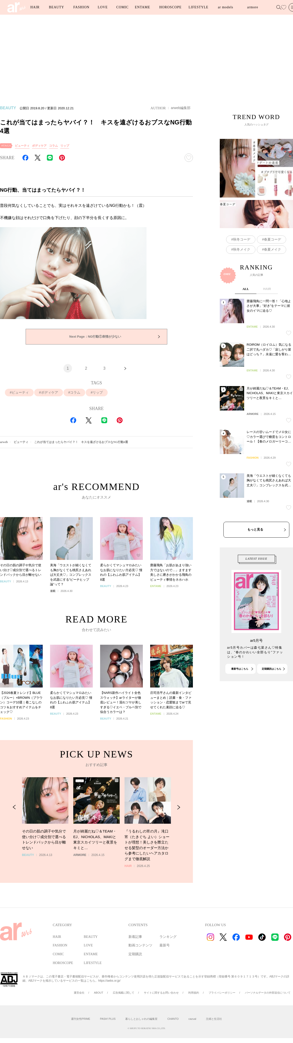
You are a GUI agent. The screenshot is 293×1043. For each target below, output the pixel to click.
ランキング (168, 937)
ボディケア (39, 145)
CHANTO (172, 1018)
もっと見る (255, 556)
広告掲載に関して (123, 992)
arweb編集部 (180, 108)
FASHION (81, 7)
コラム (53, 145)
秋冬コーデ (241, 253)
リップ (64, 145)
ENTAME (142, 7)
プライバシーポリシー (222, 992)
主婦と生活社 (214, 1018)
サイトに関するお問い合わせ (161, 992)
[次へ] (125, 368)
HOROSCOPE (170, 7)
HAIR (35, 7)
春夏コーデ (272, 253)
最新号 (164, 945)
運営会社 (79, 992)
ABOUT (98, 992)
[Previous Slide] (14, 821)
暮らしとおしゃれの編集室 (141, 1018)
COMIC (122, 7)
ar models (225, 7)
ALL (245, 315)
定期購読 (135, 954)
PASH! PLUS (107, 1018)
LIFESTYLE (198, 7)
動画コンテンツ (140, 945)
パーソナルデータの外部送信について (268, 992)
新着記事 (135, 937)
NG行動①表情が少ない (95, 336)
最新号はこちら (239, 681)
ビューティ (22, 145)
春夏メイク (272, 263)
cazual (192, 1018)
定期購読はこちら (271, 681)
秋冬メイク (241, 263)
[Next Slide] (178, 821)
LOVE (103, 7)
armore (252, 7)
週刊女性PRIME (80, 1018)
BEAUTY (56, 7)
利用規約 (193, 992)
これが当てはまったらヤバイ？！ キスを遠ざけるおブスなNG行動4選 (81, 442)
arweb (4, 442)
